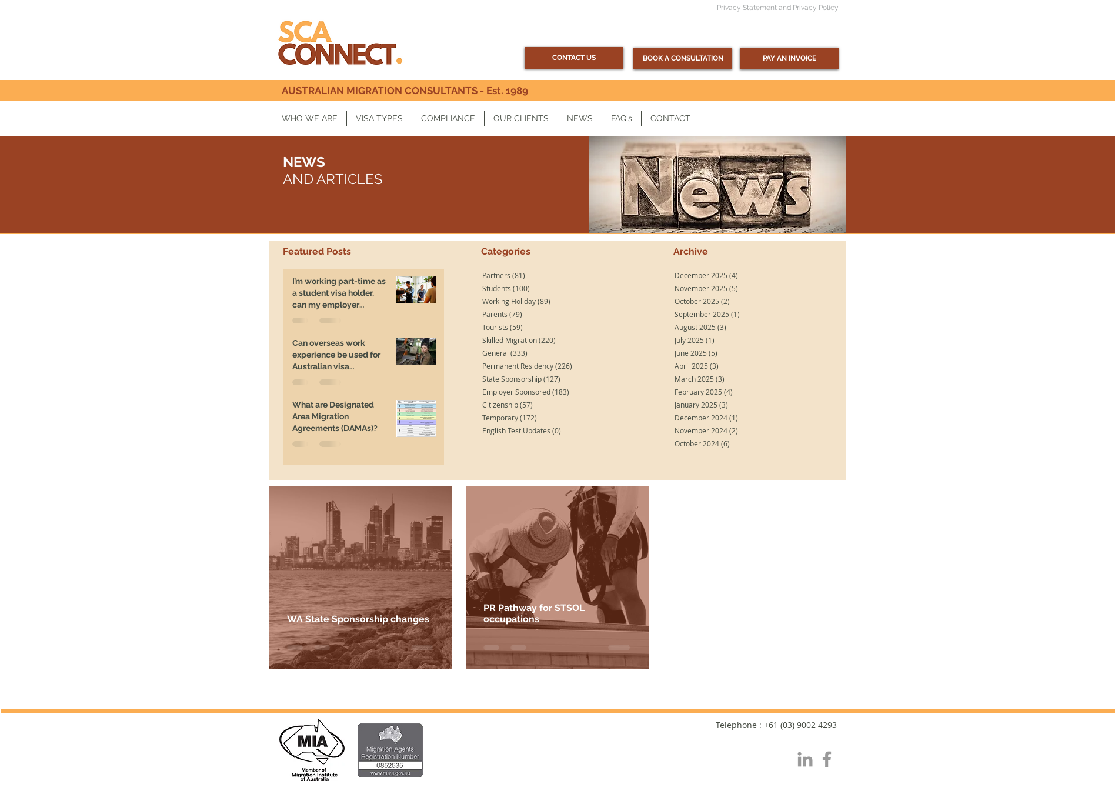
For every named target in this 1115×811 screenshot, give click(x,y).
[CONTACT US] (574, 58)
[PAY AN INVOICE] (789, 58)
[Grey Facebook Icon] (826, 759)
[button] (309, 118)
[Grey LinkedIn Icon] (805, 759)
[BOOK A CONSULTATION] (682, 58)
